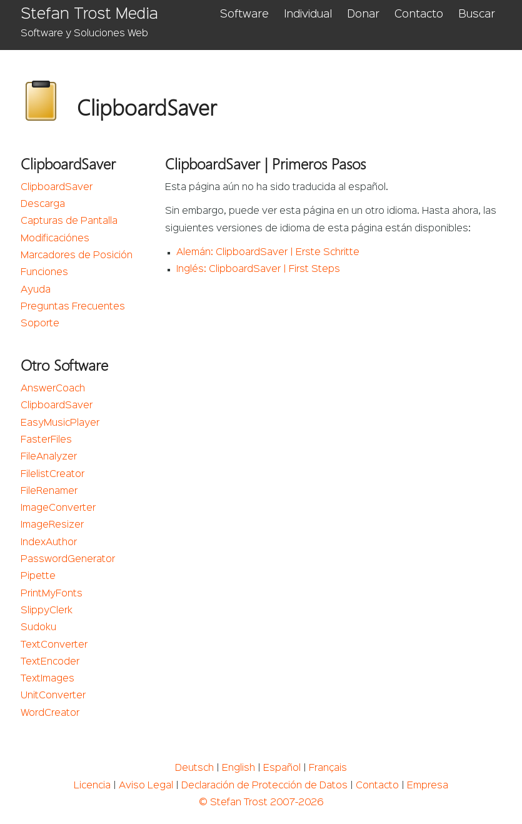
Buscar (476, 14)
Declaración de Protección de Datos (264, 785)
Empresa (427, 785)
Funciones (44, 272)
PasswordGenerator (68, 559)
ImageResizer (52, 525)
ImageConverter (58, 508)
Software (244, 14)
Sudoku (38, 627)
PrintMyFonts (52, 594)
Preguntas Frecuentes (73, 307)
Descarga (43, 204)
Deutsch (194, 768)
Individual (308, 14)
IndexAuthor (49, 542)
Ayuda (36, 290)
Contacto (418, 14)
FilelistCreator (52, 474)
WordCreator (50, 713)
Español (282, 768)
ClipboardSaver (57, 187)
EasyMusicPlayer (60, 423)
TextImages (47, 679)
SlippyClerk (47, 610)
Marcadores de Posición (77, 255)
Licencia (92, 785)
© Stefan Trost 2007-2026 (261, 802)
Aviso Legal (146, 785)
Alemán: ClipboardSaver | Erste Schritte (267, 252)
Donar (363, 14)
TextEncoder (50, 662)
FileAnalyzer (49, 457)
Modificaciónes (55, 238)
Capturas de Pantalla (69, 221)
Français (328, 768)
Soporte (40, 323)
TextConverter (54, 645)
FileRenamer (49, 491)
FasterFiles (46, 440)
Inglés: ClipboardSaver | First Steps (258, 269)
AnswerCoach (53, 388)
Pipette (38, 576)
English (238, 768)
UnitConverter (53, 695)
